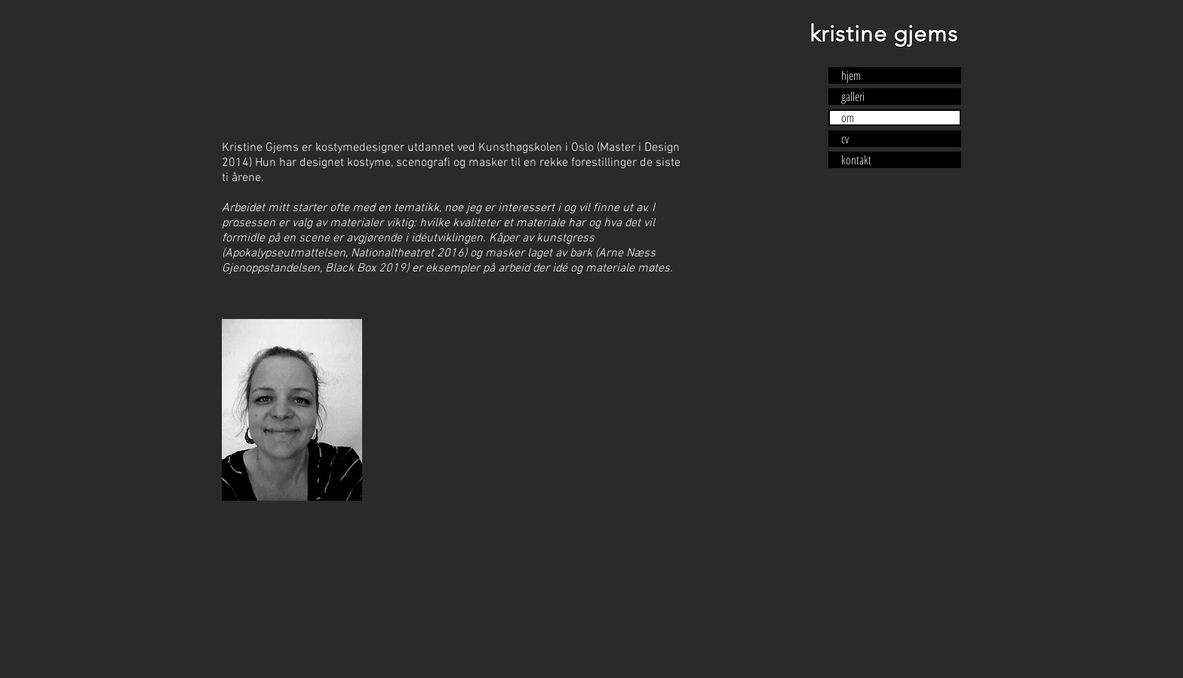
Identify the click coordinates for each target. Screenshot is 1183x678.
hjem (851, 75)
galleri (853, 96)
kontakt (856, 160)
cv (845, 139)
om (847, 117)
